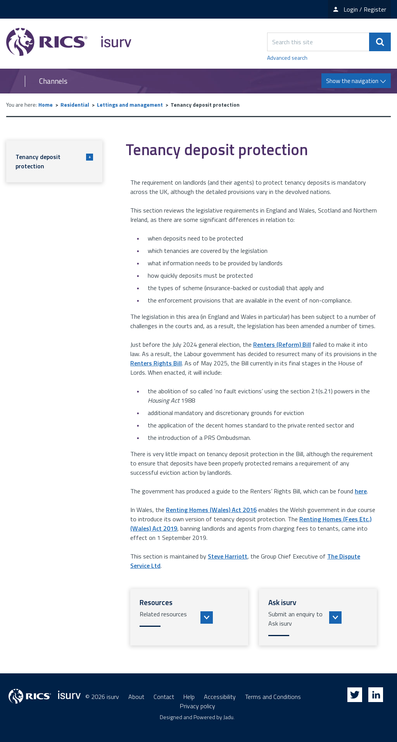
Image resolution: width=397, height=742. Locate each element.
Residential (74, 104)
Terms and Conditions (273, 696)
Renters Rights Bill (156, 363)
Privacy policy (197, 706)
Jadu (228, 717)
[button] (189, 617)
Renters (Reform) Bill (282, 344)
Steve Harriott (227, 556)
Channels (53, 81)
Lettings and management (130, 104)
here (361, 491)
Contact (164, 696)
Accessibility (220, 696)
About (136, 696)
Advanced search (287, 58)
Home (45, 104)
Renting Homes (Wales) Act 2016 (211, 509)
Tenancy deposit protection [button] (54, 161)
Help (189, 696)
